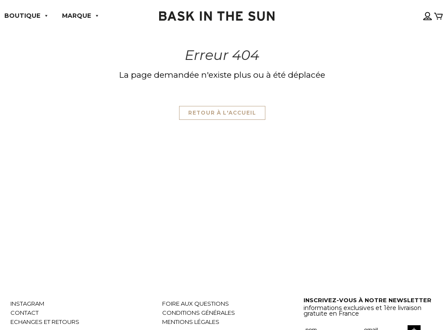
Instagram (27, 304)
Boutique (26, 15)
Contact (24, 313)
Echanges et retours (44, 322)
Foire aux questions (195, 304)
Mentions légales (190, 322)
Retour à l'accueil (222, 112)
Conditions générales (198, 313)
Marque (81, 15)
